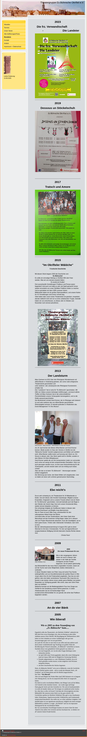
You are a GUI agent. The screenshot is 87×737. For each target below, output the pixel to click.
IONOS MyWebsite (11, 735)
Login (83, 730)
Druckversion (6, 730)
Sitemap (12, 730)
